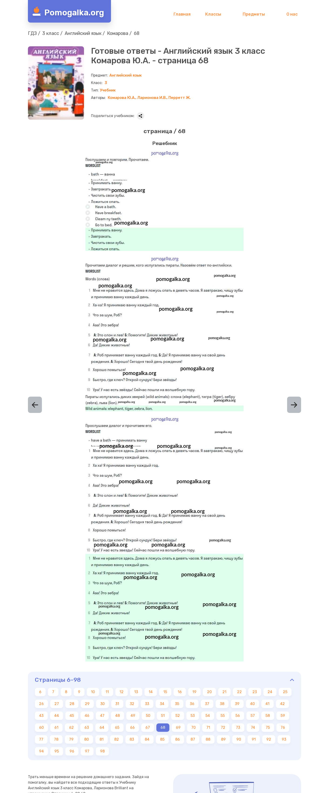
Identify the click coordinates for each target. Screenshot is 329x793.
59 (283, 715)
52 (177, 715)
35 (177, 704)
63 (86, 727)
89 (223, 739)
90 (238, 739)
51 (163, 715)
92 (268, 739)
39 (237, 704)
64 (102, 727)
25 (285, 692)
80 (86, 739)
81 (102, 739)
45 (72, 715)
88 (208, 739)
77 (41, 739)
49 (133, 715)
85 (162, 739)
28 (72, 704)
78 (56, 739)
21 (224, 692)
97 (87, 751)
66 (132, 727)
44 (56, 715)
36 (192, 704)
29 (87, 704)
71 (208, 727)
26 (41, 704)
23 (254, 692)
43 (41, 715)
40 (252, 704)
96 (72, 751)
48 (117, 715)
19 (194, 692)
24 (270, 692)
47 (102, 715)
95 (56, 751)
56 (237, 715)
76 (283, 727)
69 (178, 727)
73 (238, 727)
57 (253, 715)
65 (117, 727)
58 (267, 715)
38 (222, 704)
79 (71, 739)
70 (193, 727)
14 (151, 692)
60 (41, 727)
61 (56, 727)
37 (207, 704)
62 (71, 727)
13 (136, 692)
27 (56, 704)
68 (163, 727)
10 (93, 692)
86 (177, 739)
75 (268, 727)
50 (148, 715)
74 (253, 727)
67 (147, 727)
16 (180, 692)
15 (165, 692)
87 (193, 739)
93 (284, 739)
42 (282, 704)
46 (87, 715)
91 (254, 739)
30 (102, 704)
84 (147, 739)
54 (207, 715)
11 (107, 692)
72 (223, 727)
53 (193, 715)
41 (267, 704)
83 (132, 739)
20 (209, 692)
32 (132, 704)
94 (41, 751)
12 (122, 692)
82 (116, 739)
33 (147, 704)
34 (162, 704)
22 (239, 692)
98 (102, 751)
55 (223, 715)
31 (117, 704)
